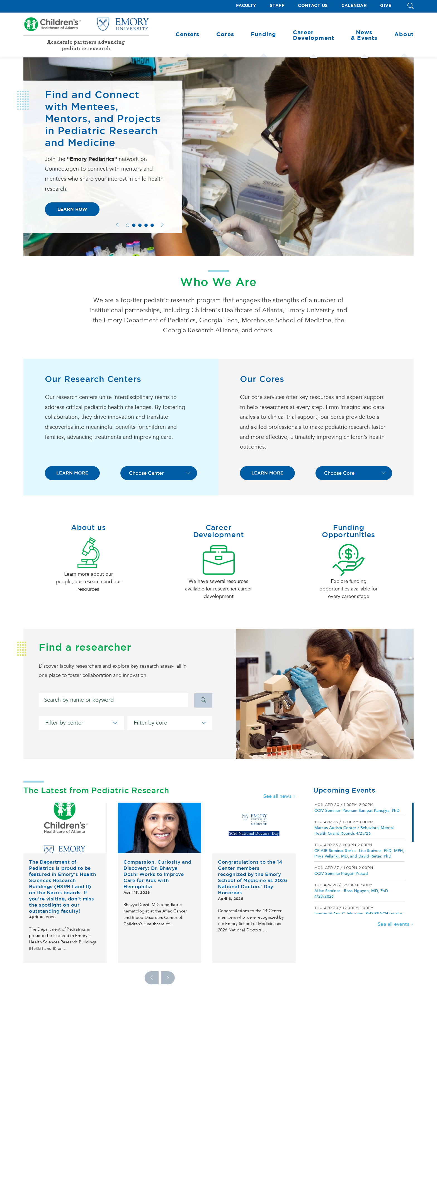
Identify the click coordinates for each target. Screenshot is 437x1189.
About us (88, 527)
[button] (410, 6)
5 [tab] (152, 225)
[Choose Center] (158, 473)
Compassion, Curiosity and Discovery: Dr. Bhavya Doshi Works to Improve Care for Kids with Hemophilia (157, 874)
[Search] (113, 700)
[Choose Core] (353, 473)
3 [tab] (140, 225)
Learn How (72, 209)
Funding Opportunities (348, 531)
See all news (279, 796)
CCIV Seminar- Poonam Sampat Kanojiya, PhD (356, 810)
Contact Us (313, 5)
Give (385, 5)
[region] (363, 858)
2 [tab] (133, 225)
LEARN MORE (72, 473)
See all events (396, 924)
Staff (277, 5)
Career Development (218, 531)
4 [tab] (146, 225)
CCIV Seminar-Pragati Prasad (341, 873)
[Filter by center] (81, 723)
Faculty (246, 5)
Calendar (354, 5)
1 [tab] (127, 225)
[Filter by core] (170, 723)
